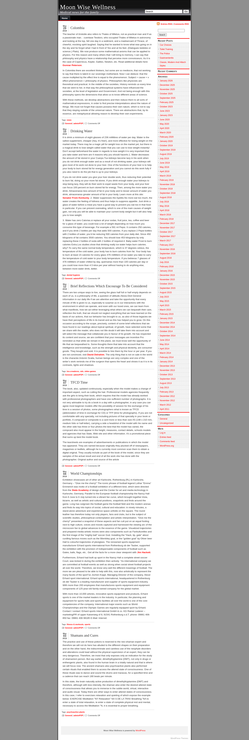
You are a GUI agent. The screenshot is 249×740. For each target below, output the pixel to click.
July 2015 (164, 297)
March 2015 (165, 310)
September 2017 (168, 236)
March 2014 (165, 353)
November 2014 (167, 327)
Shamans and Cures (84, 635)
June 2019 (165, 163)
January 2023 (166, 115)
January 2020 (166, 141)
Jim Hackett (143, 552)
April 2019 (164, 171)
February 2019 (167, 180)
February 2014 (167, 357)
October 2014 (166, 331)
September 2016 (168, 253)
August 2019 (166, 154)
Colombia (77, 28)
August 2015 (166, 292)
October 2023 (166, 106)
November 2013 (167, 370)
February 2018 (167, 219)
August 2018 (166, 197)
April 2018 (164, 210)
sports (87, 624)
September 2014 (168, 335)
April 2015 (164, 305)
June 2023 (165, 111)
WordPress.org (167, 446)
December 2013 (167, 366)
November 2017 (167, 227)
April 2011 (164, 409)
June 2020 (165, 119)
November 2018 (167, 184)
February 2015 (167, 314)
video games (90, 371)
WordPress (140, 730)
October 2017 (166, 232)
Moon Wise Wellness (88, 7)
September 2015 (168, 288)
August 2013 (166, 383)
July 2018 (164, 202)
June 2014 (165, 340)
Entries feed (165, 437)
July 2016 (164, 262)
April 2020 (164, 128)
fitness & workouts (75, 624)
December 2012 (167, 396)
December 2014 (167, 323)
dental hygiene (73, 275)
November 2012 (167, 400)
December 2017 (167, 223)
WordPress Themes (179, 738)
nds (81, 371)
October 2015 (166, 284)
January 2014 (166, 361)
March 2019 (165, 176)
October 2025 (166, 93)
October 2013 (166, 374)
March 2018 (165, 214)
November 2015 (167, 279)
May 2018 (164, 206)
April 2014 (164, 348)
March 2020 (165, 132)
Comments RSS (181, 24)
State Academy (80, 490)
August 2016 (166, 258)
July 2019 (164, 158)
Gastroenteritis (167, 58)
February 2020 (167, 137)
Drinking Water (81, 131)
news (69, 120)
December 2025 (167, 85)
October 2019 (166, 145)
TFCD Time (78, 382)
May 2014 (164, 344)
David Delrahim (95, 354)
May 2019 (164, 167)
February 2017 (167, 245)
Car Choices (165, 45)
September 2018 (168, 193)
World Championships (86, 473)
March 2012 (165, 405)
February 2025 (167, 102)
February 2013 (167, 392)
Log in (162, 433)
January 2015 (166, 318)
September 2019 (168, 150)
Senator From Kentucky (76, 198)
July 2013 (164, 387)
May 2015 (164, 301)
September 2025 (168, 98)
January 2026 (166, 81)
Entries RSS (166, 24)
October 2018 (166, 189)
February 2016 (167, 266)
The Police (165, 53)
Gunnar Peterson (72, 65)
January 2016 (166, 271)
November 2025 (167, 89)
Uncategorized (166, 423)
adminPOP (78, 123)
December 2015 (167, 275)
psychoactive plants (76, 712)
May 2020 (164, 124)
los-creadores (73, 371)
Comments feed (167, 441)
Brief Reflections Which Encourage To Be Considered (108, 286)
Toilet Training (166, 49)
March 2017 (165, 240)
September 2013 (168, 379)
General (68, 123)
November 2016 (167, 249)
